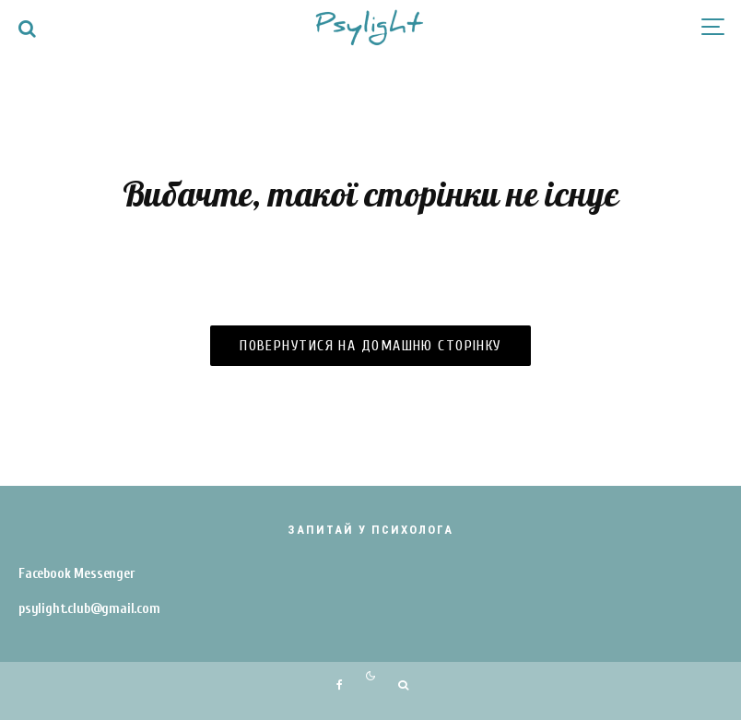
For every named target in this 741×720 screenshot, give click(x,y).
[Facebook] (339, 685)
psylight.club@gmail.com (89, 609)
